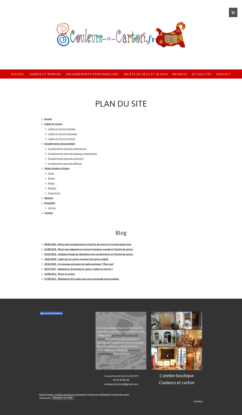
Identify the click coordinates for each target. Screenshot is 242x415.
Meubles (179, 74)
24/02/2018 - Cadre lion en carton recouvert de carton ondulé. (76, 259)
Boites (51, 178)
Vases (51, 173)
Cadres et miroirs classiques (62, 133)
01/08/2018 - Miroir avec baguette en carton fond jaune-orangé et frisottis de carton (88, 249)
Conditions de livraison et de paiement (70, 394)
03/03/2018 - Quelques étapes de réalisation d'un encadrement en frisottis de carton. (88, 254)
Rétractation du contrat (62, 397)
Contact (223, 74)
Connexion (198, 401)
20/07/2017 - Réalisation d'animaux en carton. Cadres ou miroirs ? (78, 269)
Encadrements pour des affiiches (65, 163)
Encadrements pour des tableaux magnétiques (72, 153)
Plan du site (45, 397)
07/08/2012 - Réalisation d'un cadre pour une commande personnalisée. (81, 278)
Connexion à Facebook (51, 313)
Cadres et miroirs (45, 74)
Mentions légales (46, 394)
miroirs (52, 207)
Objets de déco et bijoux (145, 74)
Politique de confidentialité (99, 394)
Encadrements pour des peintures (65, 158)
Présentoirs (54, 193)
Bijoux (51, 183)
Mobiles (52, 188)
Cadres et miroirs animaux (61, 128)
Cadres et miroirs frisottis (61, 138)
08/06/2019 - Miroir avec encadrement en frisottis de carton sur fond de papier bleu (87, 244)
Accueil (18, 74)
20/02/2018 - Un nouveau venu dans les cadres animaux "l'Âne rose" (79, 264)
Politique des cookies (120, 394)
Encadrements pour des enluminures (67, 148)
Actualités (201, 74)
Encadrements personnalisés (92, 74)
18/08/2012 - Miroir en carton (59, 273)
